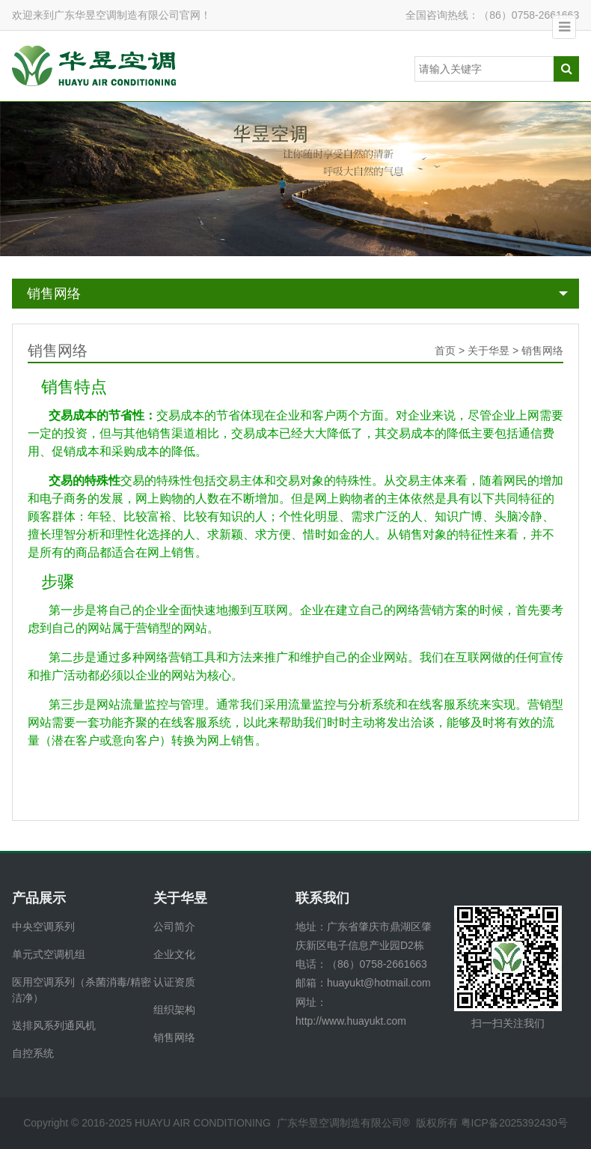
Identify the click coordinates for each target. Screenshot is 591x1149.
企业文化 (174, 954)
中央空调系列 (43, 927)
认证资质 (174, 982)
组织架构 (174, 1010)
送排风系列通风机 (54, 1025)
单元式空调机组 (48, 954)
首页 (445, 351)
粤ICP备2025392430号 (514, 1123)
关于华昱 (488, 351)
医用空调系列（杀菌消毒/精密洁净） (81, 990)
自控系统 (33, 1053)
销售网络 (54, 293)
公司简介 (174, 927)
